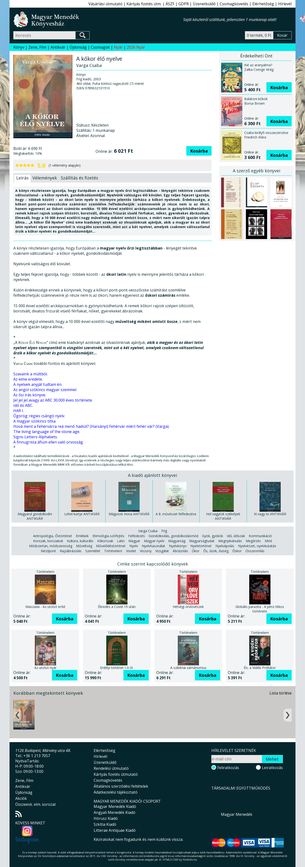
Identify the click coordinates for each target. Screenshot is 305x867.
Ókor (195, 551)
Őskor (237, 551)
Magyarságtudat (201, 541)
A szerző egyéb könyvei (256, 170)
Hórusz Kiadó (106, 818)
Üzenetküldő (204, 3)
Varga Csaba (148, 531)
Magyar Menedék (236, 814)
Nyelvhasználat (153, 546)
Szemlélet (92, 551)
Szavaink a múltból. (30, 374)
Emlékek (82, 536)
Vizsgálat (162, 551)
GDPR (183, 3)
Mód (268, 541)
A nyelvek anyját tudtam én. (37, 384)
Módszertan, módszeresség (50, 546)
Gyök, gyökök (212, 536)
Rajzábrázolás (70, 551)
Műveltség (84, 546)
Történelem (113, 551)
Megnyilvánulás (230, 541)
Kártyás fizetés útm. (144, 3)
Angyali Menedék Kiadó (114, 812)
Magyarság (176, 541)
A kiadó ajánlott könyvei (152, 475)
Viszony (146, 551)
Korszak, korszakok (48, 541)
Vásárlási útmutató (105, 3)
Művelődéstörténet (111, 546)
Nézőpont (48, 551)
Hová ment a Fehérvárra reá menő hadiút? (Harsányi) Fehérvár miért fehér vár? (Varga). (91, 426)
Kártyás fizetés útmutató (116, 774)
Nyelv (133, 546)
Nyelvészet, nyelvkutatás (257, 546)
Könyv (18, 47)
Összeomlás (254, 551)
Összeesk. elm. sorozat (35, 804)
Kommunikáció (260, 536)
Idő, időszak (236, 536)
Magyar (134, 541)
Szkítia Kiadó (105, 824)
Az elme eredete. (28, 379)
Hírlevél (285, 3)
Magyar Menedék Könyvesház (98, 19)
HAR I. (18, 410)
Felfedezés (136, 536)
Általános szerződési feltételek (121, 786)
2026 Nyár (136, 47)
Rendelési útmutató (111, 768)
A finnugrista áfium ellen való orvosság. (48, 442)
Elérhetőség (263, 3)
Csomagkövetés (234, 3)
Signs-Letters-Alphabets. (35, 436)
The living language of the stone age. (46, 431)
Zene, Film (37, 47)
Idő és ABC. (23, 405)
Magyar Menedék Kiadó (115, 806)
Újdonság (78, 47)
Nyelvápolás (224, 546)
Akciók (21, 798)
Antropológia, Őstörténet (52, 536)
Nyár (118, 47)
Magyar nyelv (154, 541)
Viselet (131, 551)
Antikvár (58, 47)
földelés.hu (190, 859)
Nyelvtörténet (201, 546)
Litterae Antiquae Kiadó (115, 830)
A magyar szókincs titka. (34, 421)
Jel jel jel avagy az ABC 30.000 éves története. (53, 400)
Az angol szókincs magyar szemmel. (45, 389)
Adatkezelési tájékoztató (115, 792)
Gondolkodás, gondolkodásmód (173, 536)
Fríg (164, 531)
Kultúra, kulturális (80, 541)
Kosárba (199, 151)
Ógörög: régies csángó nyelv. (39, 415)
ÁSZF (170, 3)
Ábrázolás (180, 551)
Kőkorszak (105, 541)
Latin (121, 541)
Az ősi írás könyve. (29, 395)
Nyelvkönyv (178, 546)
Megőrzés (253, 541)
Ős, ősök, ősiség (216, 551)
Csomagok (100, 47)
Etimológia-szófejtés (108, 536)
